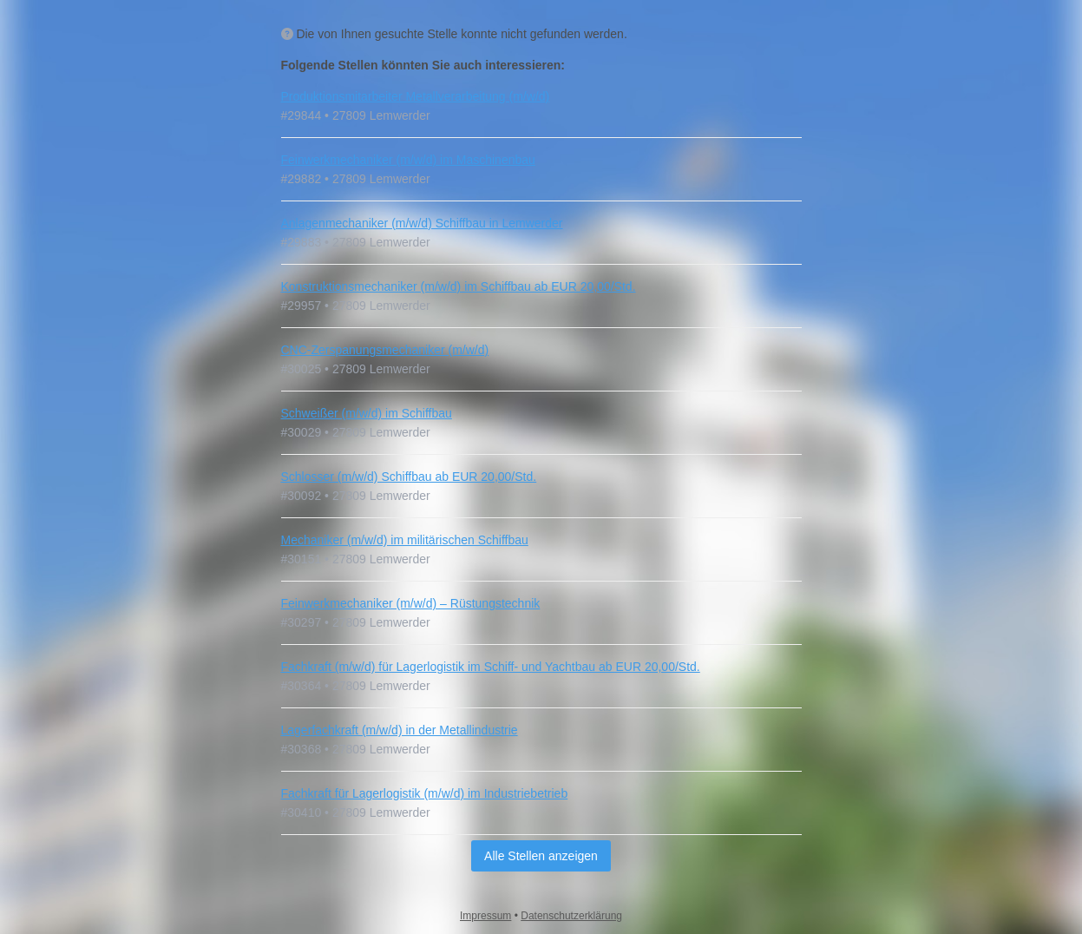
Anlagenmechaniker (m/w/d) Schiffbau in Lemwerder (422, 223)
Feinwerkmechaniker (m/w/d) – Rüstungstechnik (411, 603)
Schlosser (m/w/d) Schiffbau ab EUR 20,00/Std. (409, 476)
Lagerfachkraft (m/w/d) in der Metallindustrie (399, 730)
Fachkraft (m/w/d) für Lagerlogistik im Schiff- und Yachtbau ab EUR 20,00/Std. (490, 667)
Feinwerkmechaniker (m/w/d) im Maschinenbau (408, 160)
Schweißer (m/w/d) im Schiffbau (366, 413)
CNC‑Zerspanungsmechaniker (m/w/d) (385, 350)
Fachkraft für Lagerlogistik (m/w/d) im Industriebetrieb (424, 793)
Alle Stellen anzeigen (541, 856)
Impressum (485, 916)
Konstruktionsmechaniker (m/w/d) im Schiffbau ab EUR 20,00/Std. (458, 286)
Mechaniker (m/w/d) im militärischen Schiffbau (404, 540)
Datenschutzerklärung (571, 916)
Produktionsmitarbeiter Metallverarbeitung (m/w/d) (415, 96)
